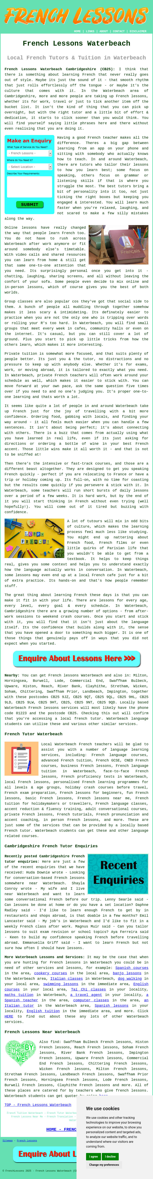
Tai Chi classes (88, 990)
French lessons (94, 1085)
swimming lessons (60, 984)
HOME (77, 31)
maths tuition (19, 995)
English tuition (43, 1011)
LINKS (90, 31)
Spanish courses (132, 968)
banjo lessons (127, 973)
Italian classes (66, 979)
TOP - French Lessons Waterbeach (38, 1105)
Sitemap (8, 1140)
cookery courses (50, 973)
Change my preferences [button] (104, 1164)
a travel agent (86, 995)
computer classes (91, 1000)
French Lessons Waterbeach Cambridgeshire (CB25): (60, 69)
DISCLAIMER (138, 31)
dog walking (130, 979)
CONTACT (119, 31)
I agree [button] (93, 1156)
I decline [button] (110, 1156)
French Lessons (27, 1140)
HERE (9, 1017)
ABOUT (104, 31)
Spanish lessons (111, 1006)
